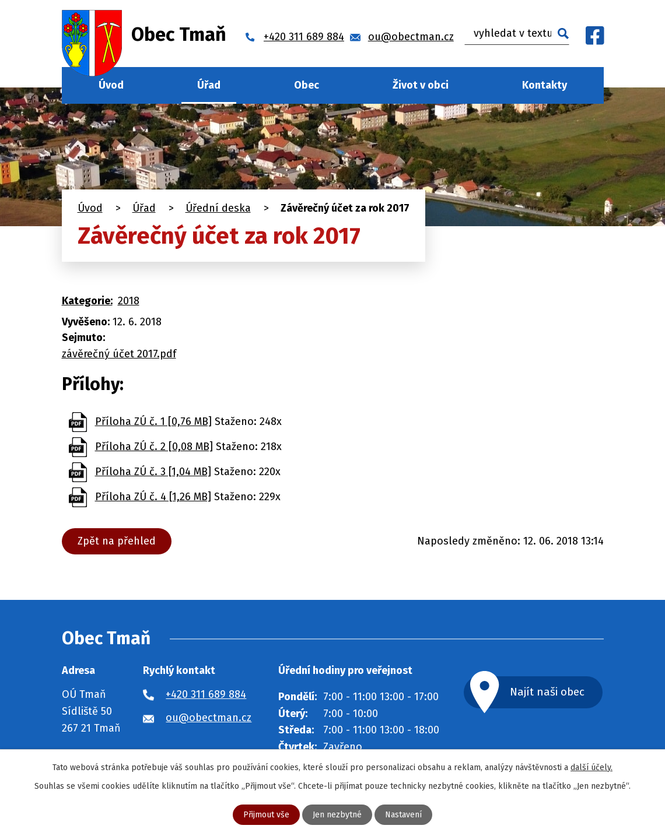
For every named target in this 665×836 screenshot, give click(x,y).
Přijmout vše (266, 815)
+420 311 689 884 (206, 694)
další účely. (591, 767)
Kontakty (544, 85)
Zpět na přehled (117, 541)
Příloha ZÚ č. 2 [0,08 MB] (154, 446)
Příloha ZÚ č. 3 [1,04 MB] (153, 471)
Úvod (111, 85)
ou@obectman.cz (208, 717)
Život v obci (421, 85)
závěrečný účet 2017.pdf (119, 353)
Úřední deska (218, 208)
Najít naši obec (547, 691)
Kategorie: (87, 300)
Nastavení (403, 815)
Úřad (208, 85)
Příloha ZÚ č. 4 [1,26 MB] (153, 496)
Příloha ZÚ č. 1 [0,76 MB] (153, 421)
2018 (128, 300)
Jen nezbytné (337, 815)
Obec (306, 85)
